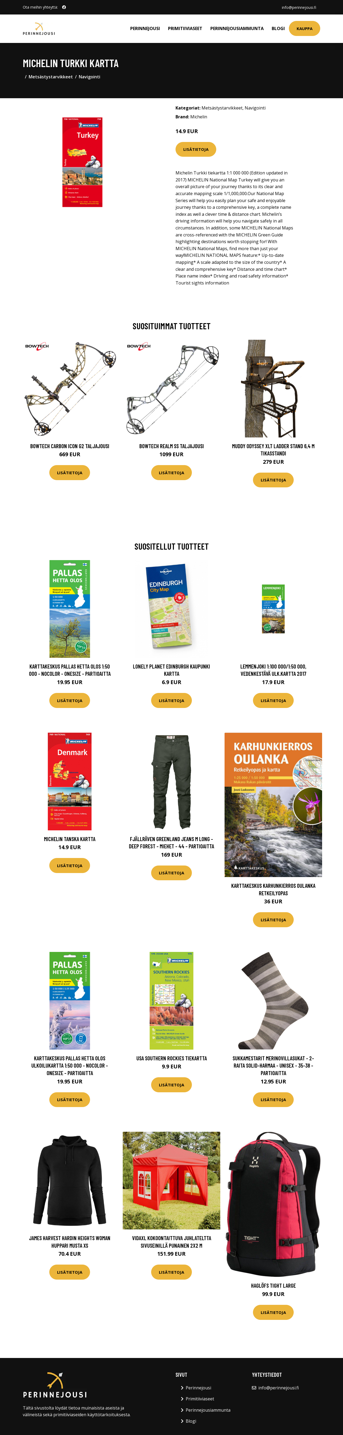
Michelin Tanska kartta (69, 838)
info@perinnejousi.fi (299, 7)
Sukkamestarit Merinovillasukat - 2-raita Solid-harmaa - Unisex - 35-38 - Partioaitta (273, 1065)
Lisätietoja (195, 149)
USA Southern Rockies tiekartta (171, 1058)
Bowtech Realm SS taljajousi (171, 446)
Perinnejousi (145, 28)
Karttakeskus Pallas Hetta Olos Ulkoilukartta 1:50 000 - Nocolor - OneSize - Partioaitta (69, 1065)
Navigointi (89, 77)
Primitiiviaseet (185, 28)
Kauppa (304, 28)
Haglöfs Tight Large (273, 1285)
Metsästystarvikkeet (51, 77)
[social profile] (64, 7)
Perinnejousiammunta (237, 28)
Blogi (278, 28)
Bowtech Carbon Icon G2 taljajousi (69, 446)
